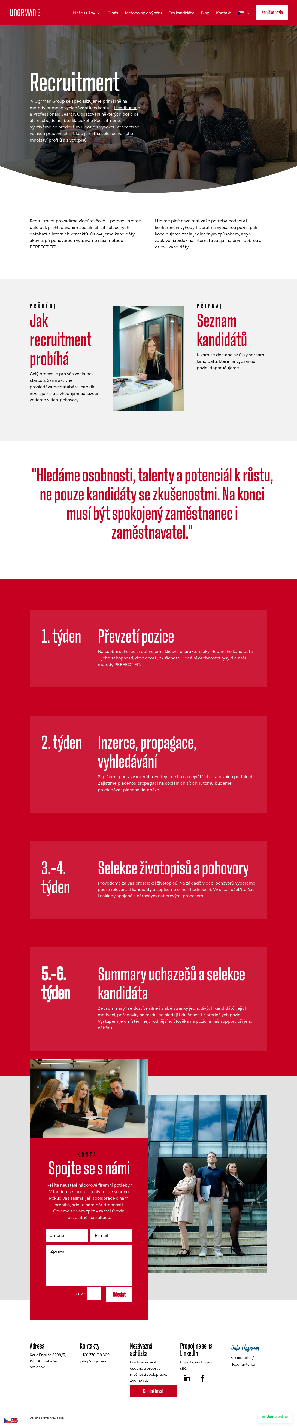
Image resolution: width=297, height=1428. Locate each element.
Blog (205, 13)
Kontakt (223, 13)
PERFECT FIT (42, 250)
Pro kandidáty (181, 13)
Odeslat (119, 1297)
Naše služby (84, 13)
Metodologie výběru (143, 13)
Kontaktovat (153, 1394)
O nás (112, 13)
